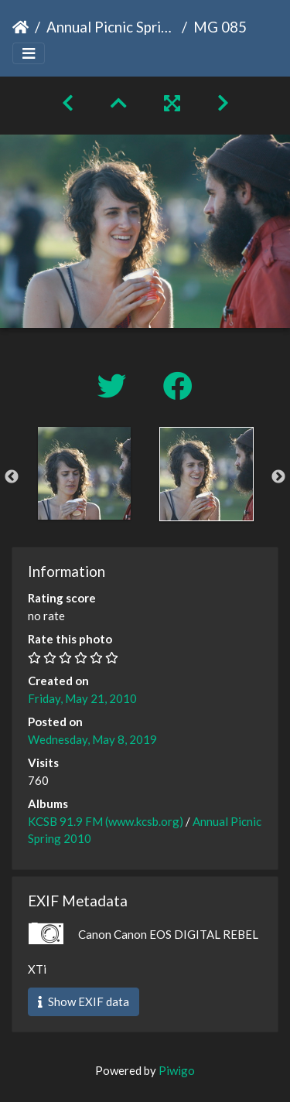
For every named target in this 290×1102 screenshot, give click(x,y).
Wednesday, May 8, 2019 (92, 739)
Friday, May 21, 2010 (82, 698)
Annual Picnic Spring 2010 (111, 27)
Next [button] (278, 477)
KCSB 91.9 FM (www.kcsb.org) (105, 821)
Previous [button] (11, 477)
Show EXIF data (83, 1001)
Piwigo (177, 1070)
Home (20, 27)
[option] (84, 473)
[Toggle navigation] (28, 54)
